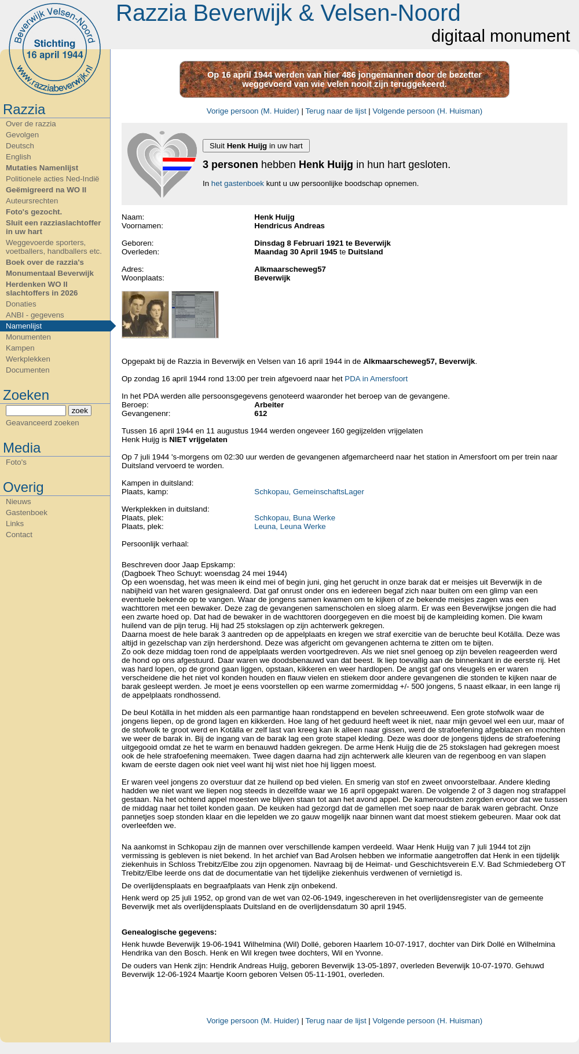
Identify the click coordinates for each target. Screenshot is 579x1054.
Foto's (16, 462)
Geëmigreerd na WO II (46, 189)
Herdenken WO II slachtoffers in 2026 (42, 288)
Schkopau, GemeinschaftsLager (309, 491)
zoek (80, 410)
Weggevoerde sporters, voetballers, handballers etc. (54, 247)
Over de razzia (31, 123)
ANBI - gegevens (35, 315)
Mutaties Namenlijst (42, 167)
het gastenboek (237, 183)
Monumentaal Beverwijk (50, 273)
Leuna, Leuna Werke (290, 526)
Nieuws (18, 501)
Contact (19, 534)
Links (15, 523)
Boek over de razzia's (45, 262)
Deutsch (20, 145)
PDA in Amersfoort (376, 378)
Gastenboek (26, 512)
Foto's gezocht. (34, 211)
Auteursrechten (32, 200)
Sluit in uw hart (256, 145)
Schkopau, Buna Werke (294, 517)
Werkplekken (28, 359)
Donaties (21, 304)
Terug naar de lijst (335, 111)
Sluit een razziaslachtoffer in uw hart (53, 227)
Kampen (20, 348)
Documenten (28, 370)
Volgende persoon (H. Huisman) (428, 111)
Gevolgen (22, 134)
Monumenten (28, 337)
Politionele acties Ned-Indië (53, 178)
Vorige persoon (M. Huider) (253, 111)
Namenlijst (24, 326)
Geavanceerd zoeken (42, 422)
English (18, 156)
